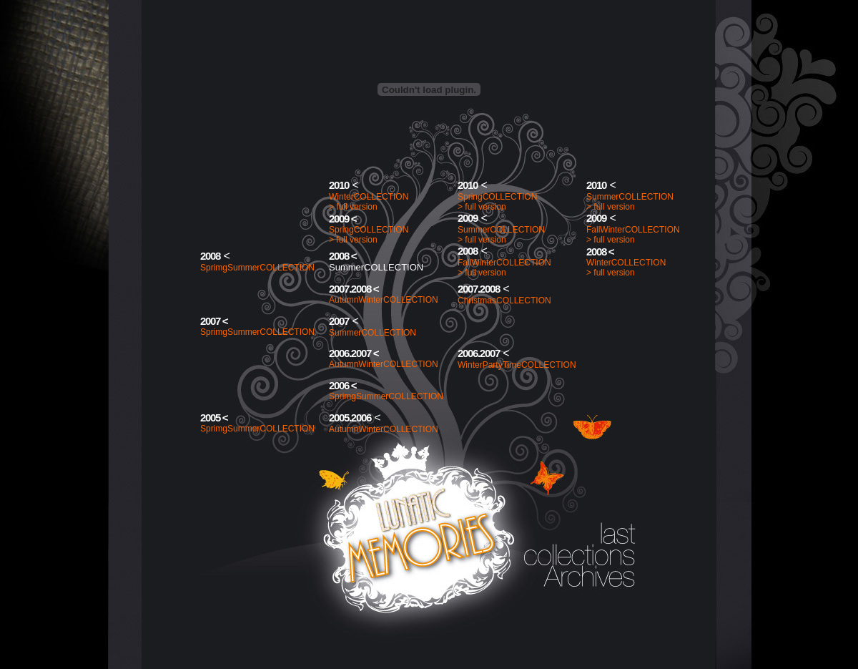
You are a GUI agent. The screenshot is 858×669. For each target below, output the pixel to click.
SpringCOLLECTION (497, 197)
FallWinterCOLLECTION (633, 230)
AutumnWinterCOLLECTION (383, 300)
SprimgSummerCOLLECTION (257, 268)
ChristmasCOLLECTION (504, 301)
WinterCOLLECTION (368, 197)
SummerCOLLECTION (630, 197)
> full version (353, 207)
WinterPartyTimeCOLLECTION (517, 365)
